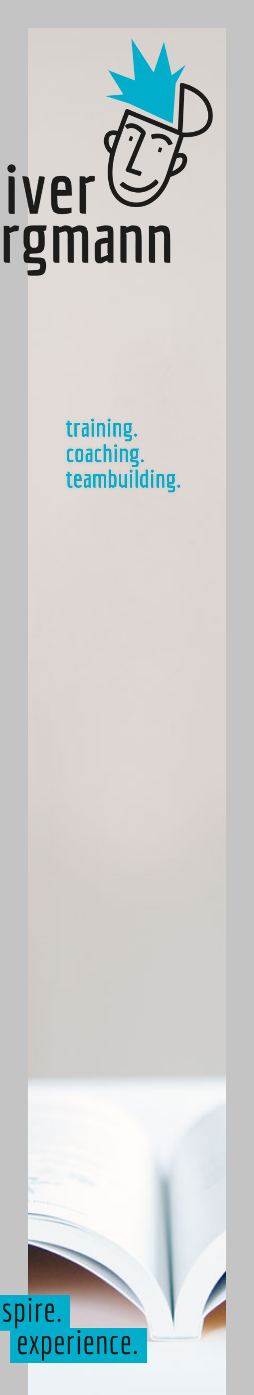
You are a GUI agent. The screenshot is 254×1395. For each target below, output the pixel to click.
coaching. (105, 453)
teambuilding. (123, 478)
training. (102, 427)
